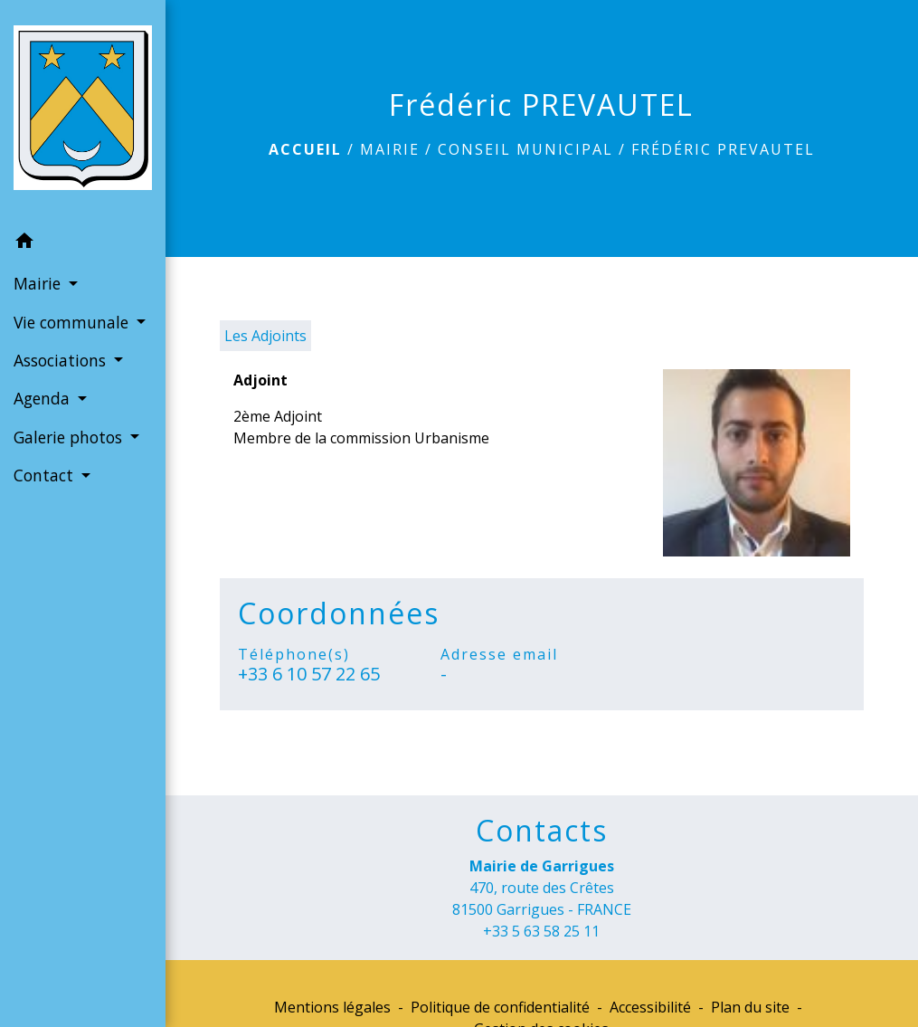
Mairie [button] (39, 283)
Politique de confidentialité (500, 1007)
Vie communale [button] (73, 322)
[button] (83, 243)
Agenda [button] (44, 398)
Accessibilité (650, 1007)
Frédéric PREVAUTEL (723, 149)
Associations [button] (62, 360)
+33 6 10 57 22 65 (309, 674)
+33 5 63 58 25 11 (541, 931)
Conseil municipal (525, 149)
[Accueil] (83, 111)
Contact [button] (46, 475)
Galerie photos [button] (70, 437)
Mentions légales (332, 1007)
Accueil (305, 149)
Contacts (542, 830)
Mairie (390, 149)
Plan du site (750, 1007)
